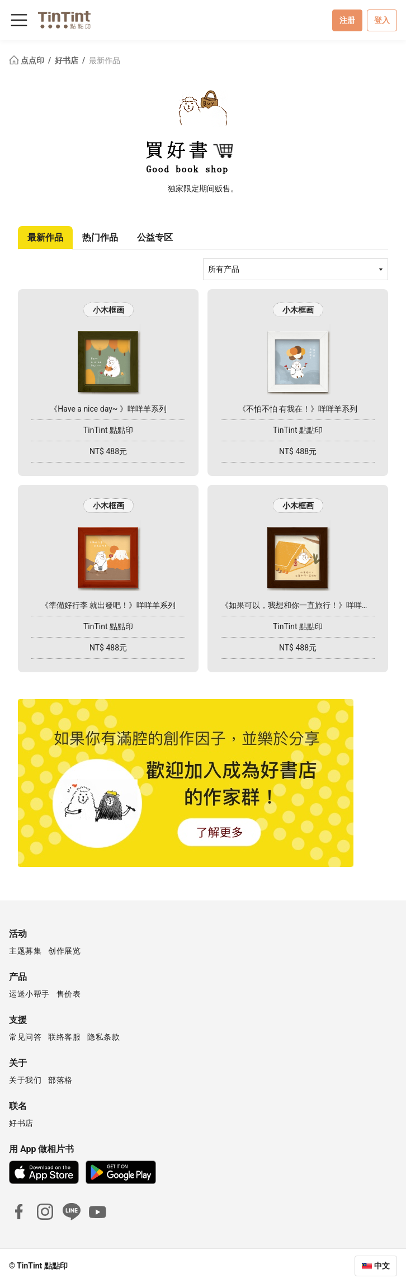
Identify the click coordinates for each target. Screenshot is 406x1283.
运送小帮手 (29, 993)
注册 (347, 20)
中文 (382, 1265)
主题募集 (25, 950)
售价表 (68, 993)
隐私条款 (103, 1036)
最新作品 (104, 60)
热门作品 (100, 237)
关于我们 (25, 1080)
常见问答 (25, 1036)
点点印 (27, 60)
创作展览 (64, 950)
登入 (382, 20)
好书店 (67, 60)
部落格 (60, 1080)
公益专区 (155, 237)
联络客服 (64, 1036)
